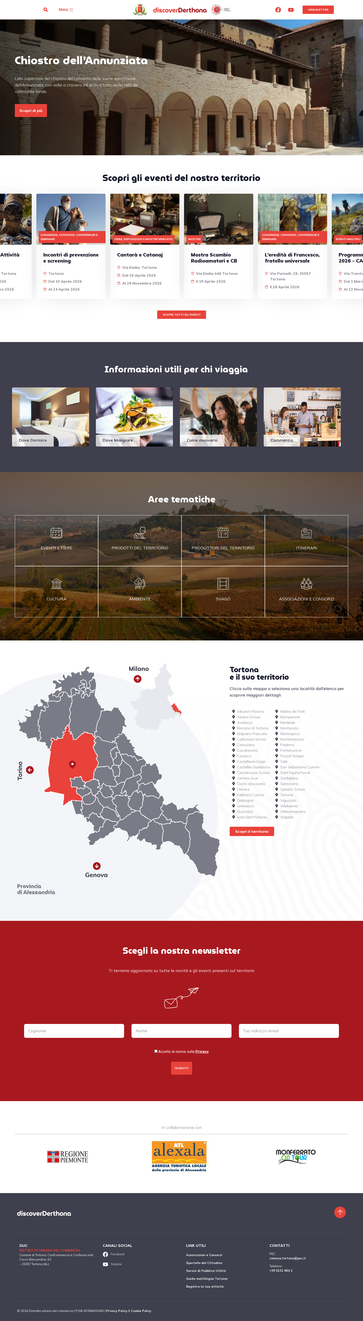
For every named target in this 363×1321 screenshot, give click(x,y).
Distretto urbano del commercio (49, 1250)
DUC (23, 1245)
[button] (45, 10)
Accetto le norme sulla (183, 1052)
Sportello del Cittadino (204, 1263)
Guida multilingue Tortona (207, 1278)
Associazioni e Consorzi (204, 1255)
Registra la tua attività (205, 1286)
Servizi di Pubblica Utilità (206, 1271)
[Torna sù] (340, 1212)
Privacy (202, 1051)
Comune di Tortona (32, 1255)
